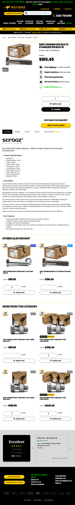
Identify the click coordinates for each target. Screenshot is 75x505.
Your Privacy (37, 500)
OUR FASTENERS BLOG (63, 481)
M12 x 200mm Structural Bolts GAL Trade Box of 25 (18, 340)
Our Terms (27, 500)
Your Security (48, 500)
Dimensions (21, 37)
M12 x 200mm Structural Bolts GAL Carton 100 (53, 340)
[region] (51, 448)
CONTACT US (36, 482)
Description (7, 132)
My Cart (67, 9)
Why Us (37, 132)
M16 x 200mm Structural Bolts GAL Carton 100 (53, 398)
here (60, 87)
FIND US (58, 483)
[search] (27, 13)
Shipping (17, 132)
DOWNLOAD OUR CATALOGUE (14, 482)
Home (4, 37)
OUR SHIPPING (60, 476)
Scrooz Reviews (52, 132)
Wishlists (56, 9)
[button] (33, 448)
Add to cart (55, 104)
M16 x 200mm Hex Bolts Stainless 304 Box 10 (55, 272)
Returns (27, 132)
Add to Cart (19, 292)
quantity (23, 286)
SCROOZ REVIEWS (37, 484)
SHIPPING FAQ (60, 478)
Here (48, 2)
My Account (44, 9)
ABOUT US (35, 479)
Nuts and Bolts (12, 37)
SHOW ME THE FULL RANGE (13, 13)
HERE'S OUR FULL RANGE (56, 125)
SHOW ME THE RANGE (14, 477)
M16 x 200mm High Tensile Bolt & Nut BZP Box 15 (18, 272)
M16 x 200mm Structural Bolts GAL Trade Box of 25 (18, 398)
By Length (29, 37)
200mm (35, 37)
